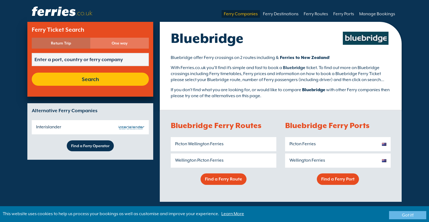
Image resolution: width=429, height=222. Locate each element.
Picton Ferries (302, 143)
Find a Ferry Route (223, 179)
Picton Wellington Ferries (199, 143)
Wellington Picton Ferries (199, 160)
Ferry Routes (316, 13)
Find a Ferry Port (338, 179)
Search (90, 79)
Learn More (232, 213)
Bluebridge (313, 89)
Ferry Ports (343, 13)
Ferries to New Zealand (304, 57)
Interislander (48, 127)
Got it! (408, 215)
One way (119, 43)
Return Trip (61, 43)
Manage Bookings (377, 13)
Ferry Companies (241, 13)
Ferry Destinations (280, 13)
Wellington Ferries (307, 160)
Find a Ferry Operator (90, 146)
